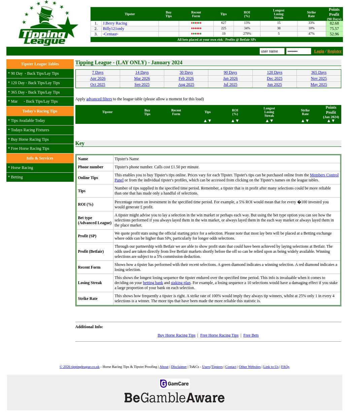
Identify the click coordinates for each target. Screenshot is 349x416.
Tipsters (217, 367)
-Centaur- (110, 34)
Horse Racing (22, 167)
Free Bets (251, 335)
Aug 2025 (186, 84)
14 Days (142, 72)
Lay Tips (51, 73)
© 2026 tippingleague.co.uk (80, 367)
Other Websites (250, 367)
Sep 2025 (141, 84)
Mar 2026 (142, 78)
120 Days (274, 72)
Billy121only (113, 28)
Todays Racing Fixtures (30, 130)
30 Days (186, 72)
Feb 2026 (186, 78)
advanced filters (99, 99)
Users (206, 367)
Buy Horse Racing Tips (30, 139)
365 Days (318, 72)
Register (334, 51)
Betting (17, 177)
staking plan (180, 282)
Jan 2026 (230, 78)
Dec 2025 (274, 78)
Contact (230, 367)
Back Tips (35, 73)
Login (319, 51)
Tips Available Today (28, 120)
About (164, 367)
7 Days (98, 72)
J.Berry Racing (115, 23)
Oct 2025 (98, 84)
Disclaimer (179, 367)
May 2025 (319, 84)
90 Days (230, 72)
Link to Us (271, 367)
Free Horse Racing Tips (30, 148)
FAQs (285, 367)
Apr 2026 (98, 78)
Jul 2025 (230, 84)
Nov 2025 (319, 78)
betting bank (153, 282)
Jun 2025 (274, 84)
